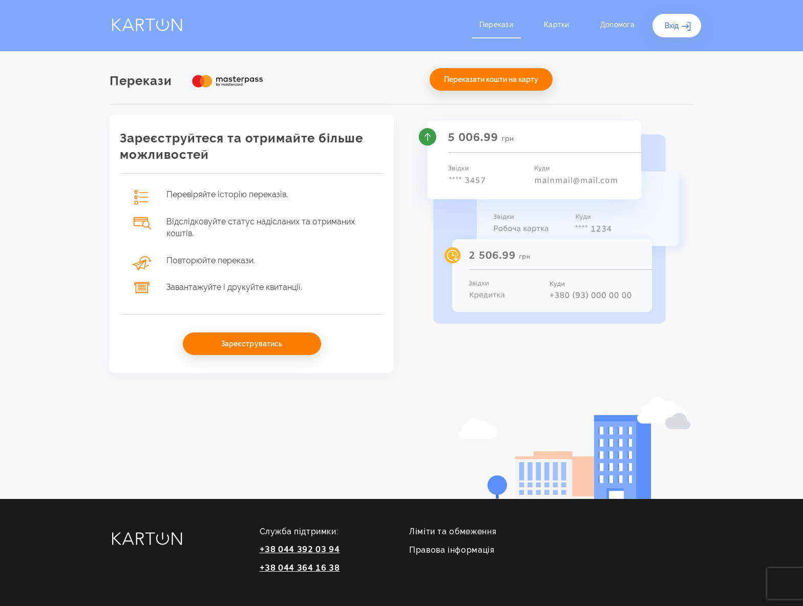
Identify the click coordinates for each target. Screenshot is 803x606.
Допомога (617, 24)
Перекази (496, 24)
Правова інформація (452, 550)
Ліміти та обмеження (452, 531)
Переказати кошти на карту (491, 79)
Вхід (678, 27)
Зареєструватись (251, 344)
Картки (556, 24)
